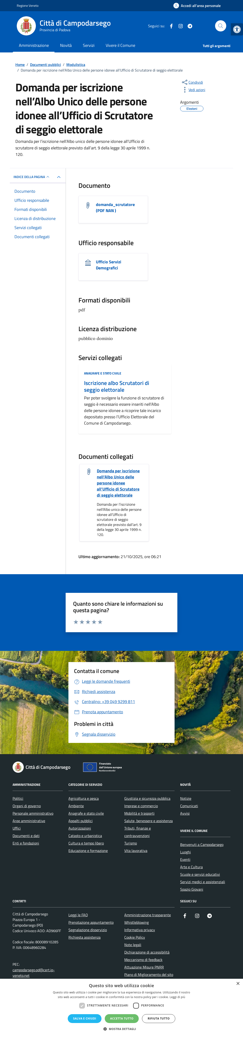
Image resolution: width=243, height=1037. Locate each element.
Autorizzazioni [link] (79, 828)
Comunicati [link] (189, 806)
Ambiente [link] (76, 806)
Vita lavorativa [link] (135, 850)
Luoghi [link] (185, 852)
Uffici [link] (17, 828)
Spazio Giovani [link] (191, 889)
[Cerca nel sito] (220, 25)
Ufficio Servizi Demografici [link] (108, 265)
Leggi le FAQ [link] (78, 915)
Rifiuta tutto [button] (159, 1018)
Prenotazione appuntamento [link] (91, 922)
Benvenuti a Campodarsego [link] (201, 844)
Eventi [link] (185, 859)
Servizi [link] (88, 45)
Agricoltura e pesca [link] (83, 798)
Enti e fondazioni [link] (26, 843)
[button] (121, 1029)
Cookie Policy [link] (134, 937)
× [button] (238, 983)
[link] (237, 29)
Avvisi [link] (185, 813)
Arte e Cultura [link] (191, 867)
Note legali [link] (132, 945)
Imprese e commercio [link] (141, 806)
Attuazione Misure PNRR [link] (144, 967)
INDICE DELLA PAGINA (32, 177)
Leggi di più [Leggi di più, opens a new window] (177, 997)
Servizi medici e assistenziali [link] (202, 882)
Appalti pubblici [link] (80, 821)
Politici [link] (18, 798)
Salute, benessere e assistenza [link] (148, 821)
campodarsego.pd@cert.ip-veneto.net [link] (34, 972)
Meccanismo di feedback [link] (143, 959)
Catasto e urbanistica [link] (85, 835)
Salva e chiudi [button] (84, 1018)
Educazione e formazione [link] (88, 850)
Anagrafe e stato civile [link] (102, 373)
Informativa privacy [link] (139, 930)
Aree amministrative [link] (29, 821)
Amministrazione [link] (34, 45)
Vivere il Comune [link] (120, 45)
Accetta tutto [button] (121, 1018)
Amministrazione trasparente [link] (147, 915)
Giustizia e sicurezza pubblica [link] (147, 798)
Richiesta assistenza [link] (84, 937)
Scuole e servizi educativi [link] (200, 874)
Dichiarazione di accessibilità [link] (146, 952)
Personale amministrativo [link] (33, 813)
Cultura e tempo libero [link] (86, 843)
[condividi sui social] (192, 82)
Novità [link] (66, 45)
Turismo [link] (130, 843)
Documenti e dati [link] (26, 835)
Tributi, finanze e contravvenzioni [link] (137, 831)
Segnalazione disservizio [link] (87, 930)
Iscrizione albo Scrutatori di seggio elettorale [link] (116, 386)
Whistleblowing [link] (136, 922)
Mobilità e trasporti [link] (139, 813)
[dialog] (121, 1008)
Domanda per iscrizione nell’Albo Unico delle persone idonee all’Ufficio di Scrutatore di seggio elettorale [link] (118, 483)
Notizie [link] (185, 798)
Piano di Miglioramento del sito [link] (148, 974)
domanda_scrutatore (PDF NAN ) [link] (115, 208)
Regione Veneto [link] (27, 5)
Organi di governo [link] (27, 806)
